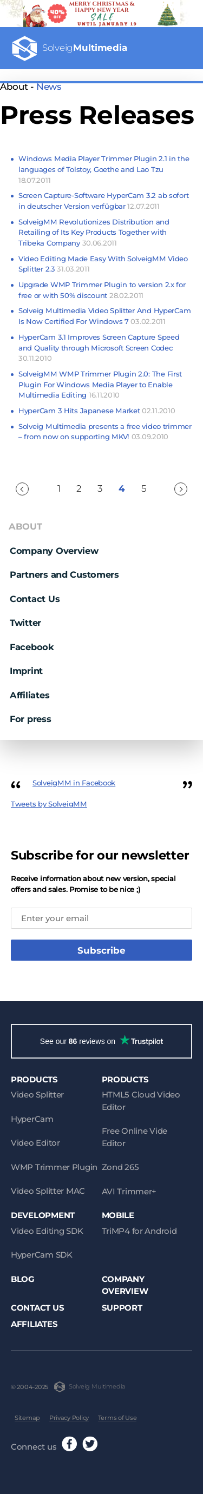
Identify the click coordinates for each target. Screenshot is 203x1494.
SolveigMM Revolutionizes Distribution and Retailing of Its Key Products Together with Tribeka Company (93, 232)
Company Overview (54, 550)
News (48, 86)
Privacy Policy (69, 1418)
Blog (23, 1279)
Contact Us (35, 598)
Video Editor (35, 1143)
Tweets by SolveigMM (49, 803)
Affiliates (29, 695)
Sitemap (27, 1418)
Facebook (32, 647)
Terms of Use (117, 1418)
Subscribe (101, 950)
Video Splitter (37, 1094)
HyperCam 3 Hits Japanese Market (96, 410)
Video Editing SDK (47, 1231)
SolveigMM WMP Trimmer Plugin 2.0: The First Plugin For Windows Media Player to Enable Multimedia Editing (100, 384)
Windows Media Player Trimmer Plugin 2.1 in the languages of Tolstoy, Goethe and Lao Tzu (103, 169)
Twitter (25, 622)
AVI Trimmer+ (129, 1191)
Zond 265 (120, 1167)
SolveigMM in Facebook (73, 782)
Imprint (26, 670)
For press (30, 718)
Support (122, 1308)
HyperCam (32, 1119)
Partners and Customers (64, 574)
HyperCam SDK (42, 1255)
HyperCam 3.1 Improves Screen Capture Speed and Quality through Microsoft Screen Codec (98, 347)
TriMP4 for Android (139, 1231)
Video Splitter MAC (48, 1191)
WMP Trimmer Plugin (54, 1167)
